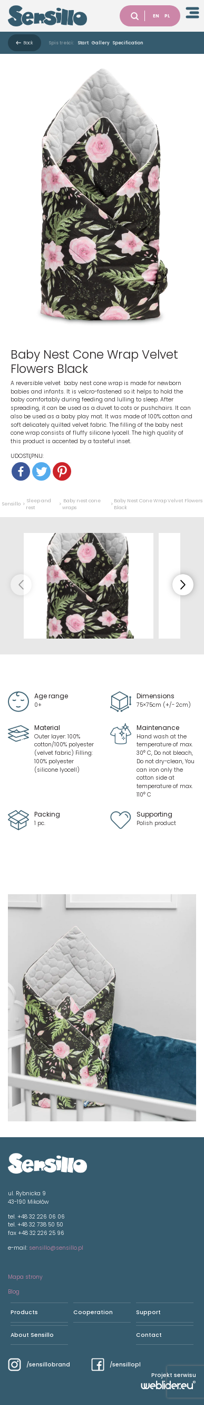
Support (148, 1312)
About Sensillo (32, 1335)
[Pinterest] (62, 471)
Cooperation (93, 1312)
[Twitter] (41, 471)
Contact (149, 1335)
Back (28, 43)
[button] (182, 584)
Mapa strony (25, 1277)
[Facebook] (21, 471)
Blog (14, 1292)
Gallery (101, 43)
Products (24, 1312)
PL (167, 16)
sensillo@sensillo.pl (56, 1248)
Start (83, 43)
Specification (128, 43)
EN (156, 16)
